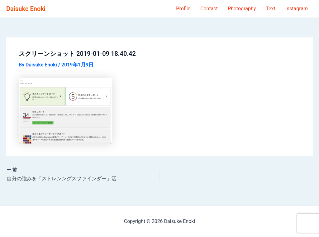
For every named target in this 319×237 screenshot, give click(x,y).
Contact (209, 9)
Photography (242, 9)
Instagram (296, 9)
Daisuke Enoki (25, 8)
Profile (183, 9)
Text (270, 9)
